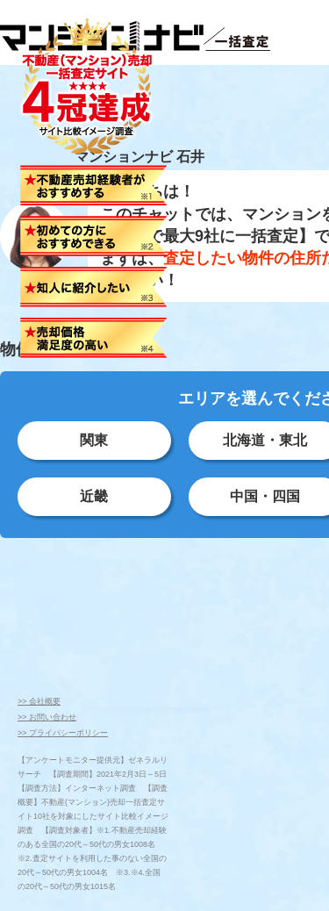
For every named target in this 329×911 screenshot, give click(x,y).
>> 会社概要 (39, 701)
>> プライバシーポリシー (63, 732)
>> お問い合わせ (47, 717)
